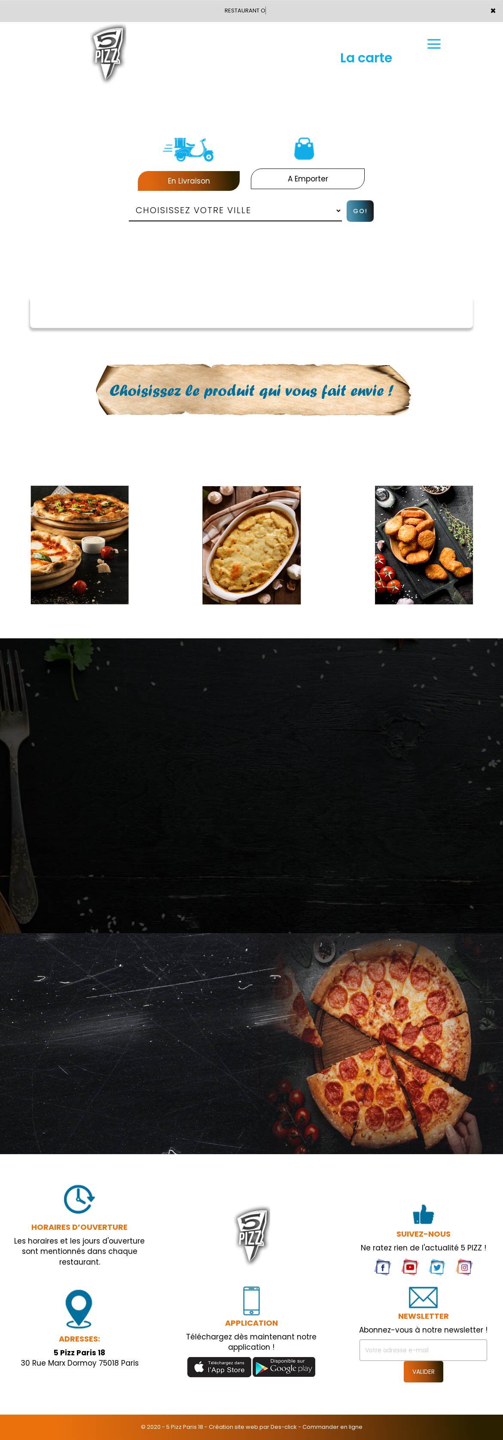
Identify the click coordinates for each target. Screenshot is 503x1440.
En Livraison (189, 181)
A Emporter (308, 179)
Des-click (284, 1427)
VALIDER (423, 1371)
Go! (360, 211)
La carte (366, 58)
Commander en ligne (332, 1427)
